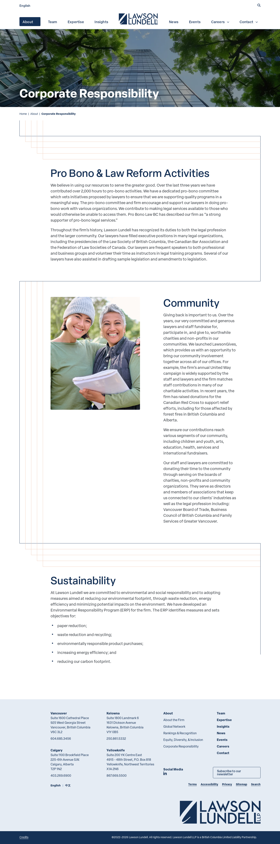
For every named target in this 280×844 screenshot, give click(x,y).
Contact (249, 21)
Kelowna (113, 713)
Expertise (76, 21)
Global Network (174, 726)
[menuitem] (139, 18)
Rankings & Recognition (180, 733)
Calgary (56, 750)
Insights (101, 21)
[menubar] (140, 18)
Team (52, 21)
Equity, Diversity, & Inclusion (183, 740)
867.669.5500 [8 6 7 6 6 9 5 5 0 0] (117, 775)
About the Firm (173, 720)
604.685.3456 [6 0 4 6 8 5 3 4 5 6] (61, 738)
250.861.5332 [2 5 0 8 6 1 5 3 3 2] (116, 738)
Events (194, 21)
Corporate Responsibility (181, 746)
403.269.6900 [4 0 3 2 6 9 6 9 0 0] (61, 775)
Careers (220, 21)
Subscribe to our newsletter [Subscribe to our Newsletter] (229, 772)
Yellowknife (116, 750)
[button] (259, 5)
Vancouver (59, 713)
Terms (192, 784)
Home (23, 114)
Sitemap (241, 784)
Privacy (227, 784)
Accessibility (209, 784)
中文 (68, 785)
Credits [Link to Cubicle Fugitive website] (23, 837)
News (173, 21)
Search (256, 784)
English (24, 5)
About (30, 21)
